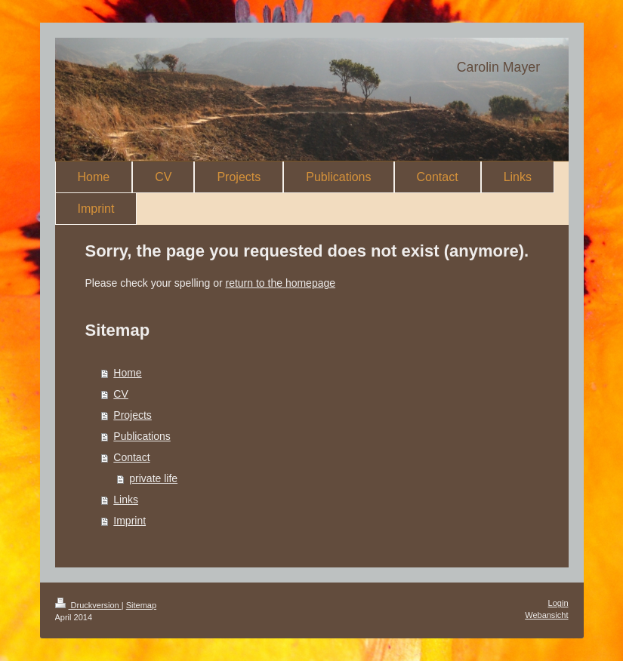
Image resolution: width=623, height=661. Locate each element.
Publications (142, 436)
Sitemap (141, 605)
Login (558, 602)
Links (125, 499)
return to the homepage (281, 283)
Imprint (129, 521)
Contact (131, 457)
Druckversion (88, 605)
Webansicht (546, 614)
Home (127, 373)
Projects (132, 415)
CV (120, 394)
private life (153, 478)
